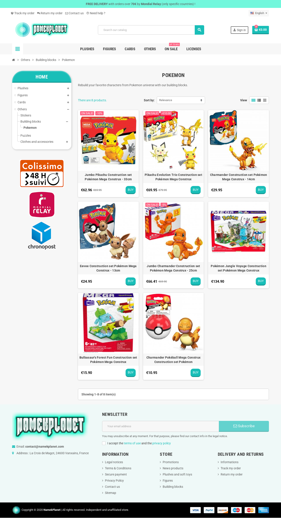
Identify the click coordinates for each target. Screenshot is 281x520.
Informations (229, 462)
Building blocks (173, 486)
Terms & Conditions (118, 468)
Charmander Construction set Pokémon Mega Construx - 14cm (238, 177)
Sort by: (149, 100)
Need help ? (95, 13)
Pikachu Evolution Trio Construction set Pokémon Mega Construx (173, 177)
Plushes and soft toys (177, 474)
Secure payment (116, 474)
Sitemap (110, 493)
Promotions (171, 462)
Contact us (74, 13)
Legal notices (114, 462)
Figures (168, 480)
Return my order (50, 13)
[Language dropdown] (259, 13)
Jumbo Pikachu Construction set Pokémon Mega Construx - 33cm (108, 177)
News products (173, 468)
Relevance (165, 100)
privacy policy (161, 443)
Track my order (22, 13)
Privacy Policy (114, 480)
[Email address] (160, 426)
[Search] (151, 30)
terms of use (132, 443)
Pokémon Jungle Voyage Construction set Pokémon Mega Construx (238, 268)
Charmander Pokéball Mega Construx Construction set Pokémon (173, 360)
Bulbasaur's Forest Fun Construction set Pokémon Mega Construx (108, 360)
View (243, 100)
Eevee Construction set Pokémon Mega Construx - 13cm (108, 268)
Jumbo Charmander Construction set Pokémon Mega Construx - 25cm (173, 268)
